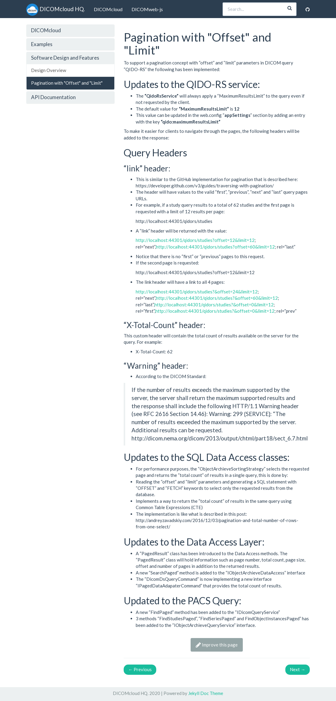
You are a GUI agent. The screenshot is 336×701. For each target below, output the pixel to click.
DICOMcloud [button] (46, 30)
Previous (140, 669)
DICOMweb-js (147, 9)
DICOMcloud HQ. (55, 8)
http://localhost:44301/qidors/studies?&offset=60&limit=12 (217, 298)
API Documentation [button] (53, 97)
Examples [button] (41, 44)
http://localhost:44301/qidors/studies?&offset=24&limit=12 (197, 291)
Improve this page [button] (217, 644)
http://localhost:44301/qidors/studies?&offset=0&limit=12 (214, 304)
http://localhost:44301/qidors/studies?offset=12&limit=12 (195, 240)
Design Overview (48, 70)
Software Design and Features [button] (65, 58)
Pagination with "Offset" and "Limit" (67, 83)
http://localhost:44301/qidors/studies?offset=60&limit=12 (215, 246)
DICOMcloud (108, 9)
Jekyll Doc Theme (205, 693)
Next (297, 669)
